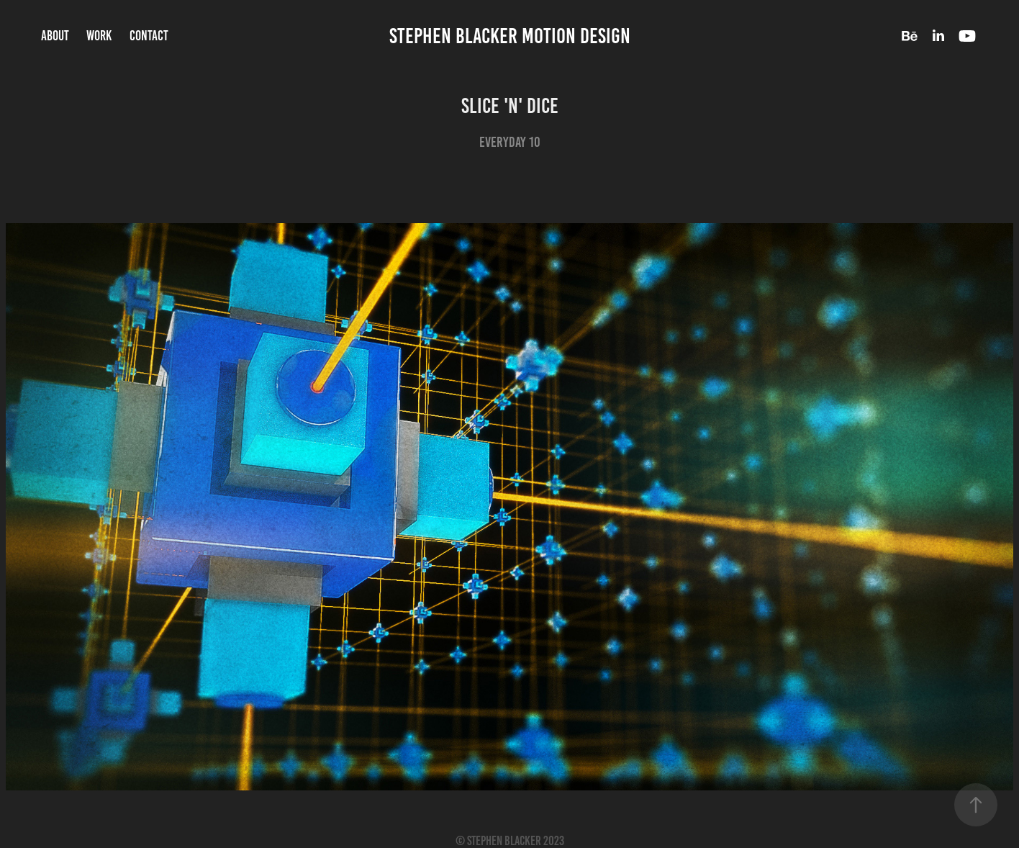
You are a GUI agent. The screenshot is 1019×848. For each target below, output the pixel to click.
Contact (149, 35)
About (55, 35)
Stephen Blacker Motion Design (509, 36)
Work (99, 35)
